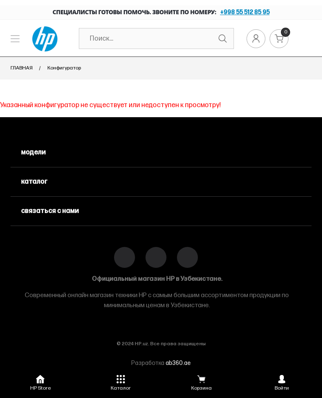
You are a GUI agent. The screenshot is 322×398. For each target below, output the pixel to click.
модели (33, 153)
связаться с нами (50, 211)
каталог (34, 182)
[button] (40, 382)
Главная (21, 68)
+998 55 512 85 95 (245, 12)
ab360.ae (178, 363)
